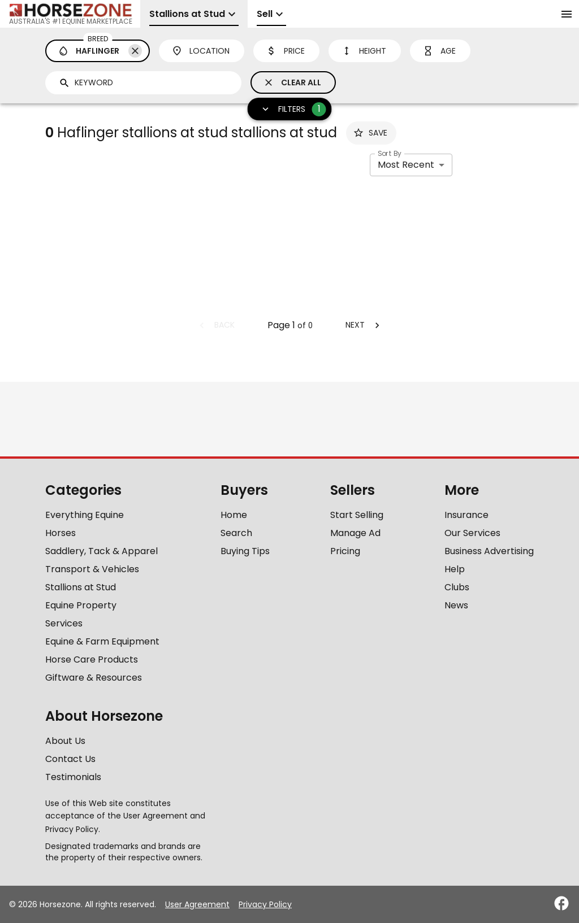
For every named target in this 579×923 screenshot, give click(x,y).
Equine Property (80, 605)
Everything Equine (84, 514)
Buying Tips (245, 551)
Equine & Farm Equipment (102, 641)
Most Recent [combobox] (406, 164)
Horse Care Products (91, 659)
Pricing (345, 551)
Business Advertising (489, 551)
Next (364, 324)
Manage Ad (355, 532)
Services (64, 623)
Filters (290, 109)
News (456, 605)
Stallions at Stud (80, 587)
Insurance (466, 514)
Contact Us (70, 758)
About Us (65, 740)
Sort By (389, 153)
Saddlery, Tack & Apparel (101, 551)
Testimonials (73, 776)
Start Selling (356, 514)
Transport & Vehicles (92, 569)
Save (370, 132)
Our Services (472, 532)
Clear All (292, 82)
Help (454, 569)
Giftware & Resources (93, 677)
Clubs (456, 587)
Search (236, 532)
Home (234, 514)
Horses (60, 532)
